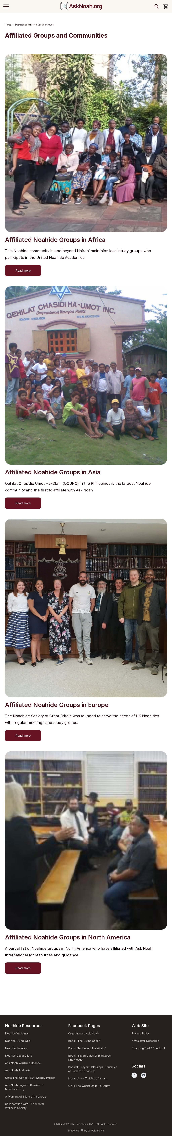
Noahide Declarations (18, 1055)
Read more (23, 270)
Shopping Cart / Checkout (148, 1048)
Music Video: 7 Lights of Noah (87, 1078)
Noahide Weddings (17, 1033)
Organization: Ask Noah (83, 1033)
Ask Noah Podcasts (17, 1070)
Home (8, 24)
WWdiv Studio (96, 1130)
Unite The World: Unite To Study (89, 1085)
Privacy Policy (141, 1033)
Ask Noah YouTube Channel (23, 1063)
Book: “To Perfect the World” (87, 1048)
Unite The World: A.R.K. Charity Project (30, 1077)
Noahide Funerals (16, 1048)
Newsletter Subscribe (145, 1041)
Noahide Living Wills (17, 1041)
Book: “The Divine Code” (84, 1041)
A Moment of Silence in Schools (25, 1096)
